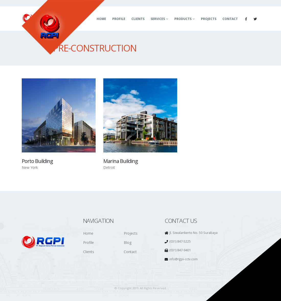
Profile (118, 19)
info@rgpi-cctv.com (183, 259)
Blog (127, 242)
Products (183, 19)
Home (88, 233)
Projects (208, 19)
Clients (137, 19)
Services (158, 19)
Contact (230, 19)
